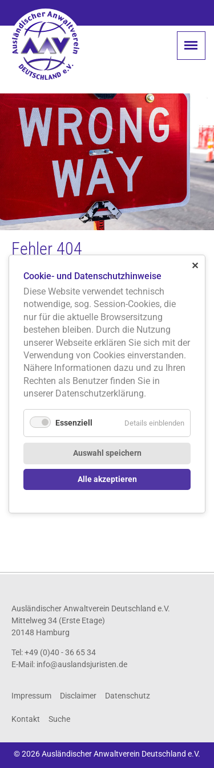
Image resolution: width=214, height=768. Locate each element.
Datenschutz (127, 695)
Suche (59, 719)
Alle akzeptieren (107, 479)
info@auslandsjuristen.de (82, 664)
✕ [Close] (195, 265)
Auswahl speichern (107, 453)
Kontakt (25, 719)
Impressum (31, 695)
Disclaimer (78, 695)
